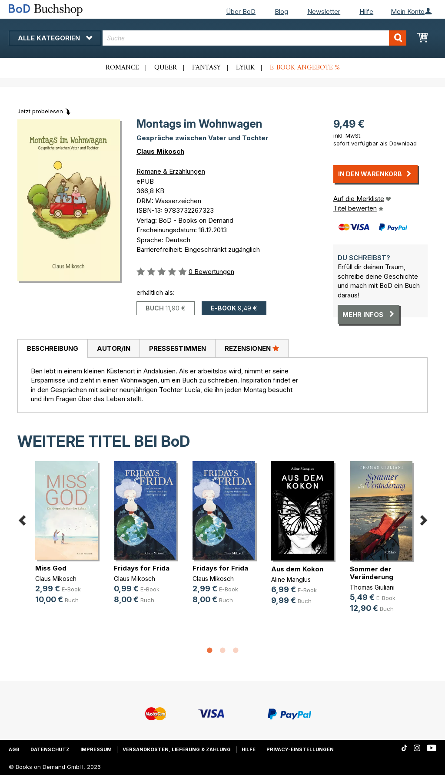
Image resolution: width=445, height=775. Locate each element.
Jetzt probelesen (40, 111)
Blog (281, 11)
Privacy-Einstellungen (300, 749)
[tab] (52, 348)
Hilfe (366, 11)
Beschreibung (52, 348)
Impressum (96, 749)
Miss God (50, 568)
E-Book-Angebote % (305, 68)
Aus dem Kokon (297, 569)
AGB (14, 749)
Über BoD (241, 11)
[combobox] (254, 38)
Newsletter (323, 11)
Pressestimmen (177, 348)
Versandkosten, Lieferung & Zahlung (177, 749)
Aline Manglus (291, 579)
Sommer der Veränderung (371, 573)
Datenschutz (50, 749)
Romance (122, 68)
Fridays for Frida (141, 568)
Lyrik (245, 68)
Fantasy (206, 68)
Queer (165, 68)
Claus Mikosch (160, 151)
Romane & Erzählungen (170, 171)
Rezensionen (252, 348)
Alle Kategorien (55, 38)
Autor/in (113, 348)
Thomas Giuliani (372, 587)
